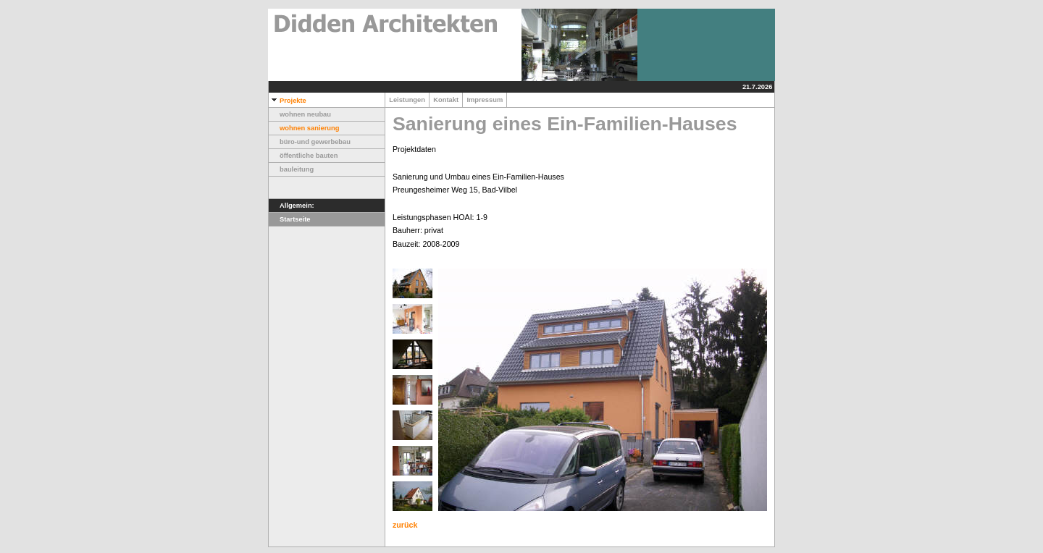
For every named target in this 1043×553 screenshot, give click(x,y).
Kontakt (446, 100)
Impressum (484, 100)
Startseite (290, 219)
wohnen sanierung (304, 128)
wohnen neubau (300, 114)
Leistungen (407, 100)
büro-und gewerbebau (310, 141)
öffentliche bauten (303, 155)
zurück (405, 524)
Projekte (287, 100)
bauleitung (291, 169)
